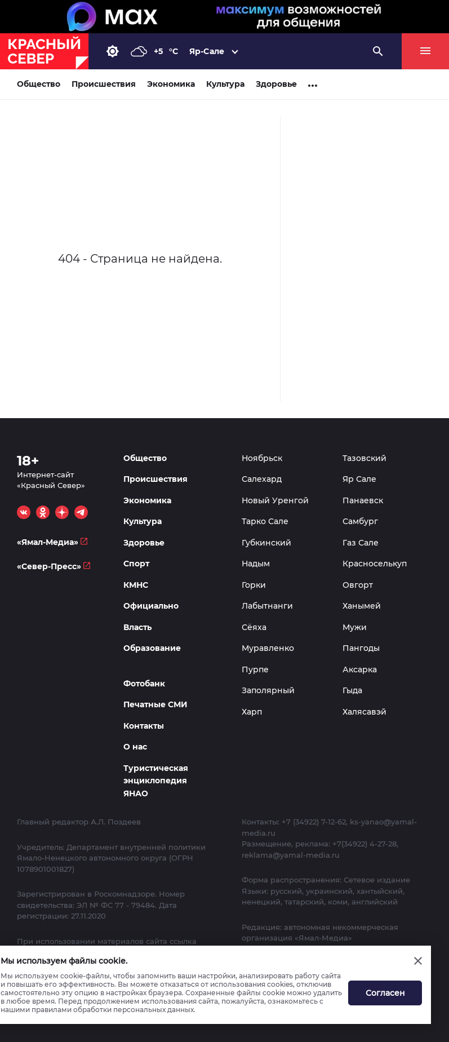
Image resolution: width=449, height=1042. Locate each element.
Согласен (385, 993)
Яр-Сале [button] (206, 51)
